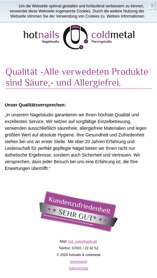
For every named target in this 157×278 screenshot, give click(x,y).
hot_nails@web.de (82, 241)
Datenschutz (78, 268)
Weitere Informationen (125, 16)
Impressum (78, 261)
